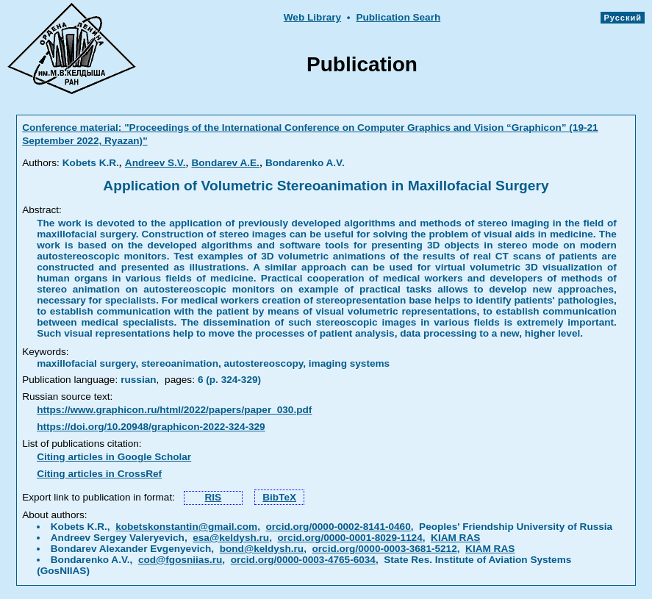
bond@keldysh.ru (262, 548)
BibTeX (279, 497)
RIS (213, 497)
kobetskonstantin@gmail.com (186, 526)
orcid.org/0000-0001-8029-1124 (350, 537)
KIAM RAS (455, 537)
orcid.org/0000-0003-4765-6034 (303, 559)
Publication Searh (398, 17)
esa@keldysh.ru (231, 537)
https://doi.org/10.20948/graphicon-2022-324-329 (151, 426)
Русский (623, 17)
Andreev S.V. (155, 162)
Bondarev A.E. (225, 162)
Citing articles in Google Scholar (114, 456)
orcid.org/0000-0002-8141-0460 (338, 526)
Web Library (312, 17)
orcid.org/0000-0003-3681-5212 (384, 548)
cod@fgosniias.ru (180, 559)
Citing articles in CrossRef (99, 473)
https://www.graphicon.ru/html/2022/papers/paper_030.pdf (174, 409)
